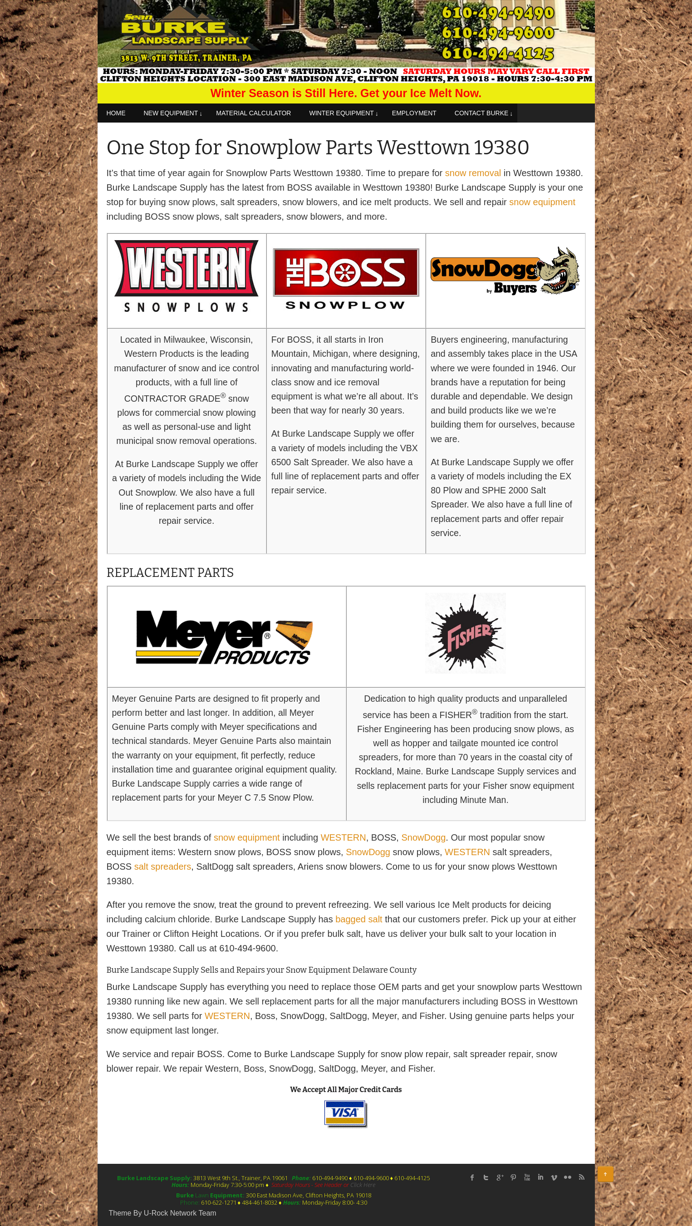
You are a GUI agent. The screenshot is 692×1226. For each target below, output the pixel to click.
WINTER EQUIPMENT (341, 113)
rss (581, 1177)
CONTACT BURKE (482, 113)
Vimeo (554, 1177)
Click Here (362, 1185)
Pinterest (513, 1177)
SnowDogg (423, 837)
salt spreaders (162, 866)
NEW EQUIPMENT (171, 113)
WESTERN (343, 837)
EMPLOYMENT (414, 113)
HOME (116, 113)
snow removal (473, 173)
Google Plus (499, 1177)
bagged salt (358, 919)
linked (540, 1177)
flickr (567, 1177)
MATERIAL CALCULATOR (253, 113)
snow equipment (542, 202)
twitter (486, 1177)
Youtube (527, 1177)
